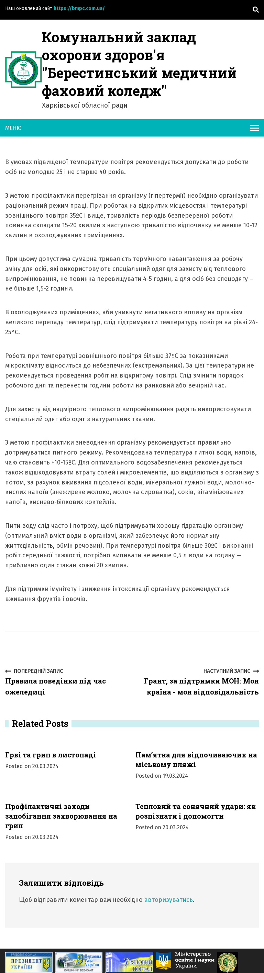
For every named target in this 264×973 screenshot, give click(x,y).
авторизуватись (168, 900)
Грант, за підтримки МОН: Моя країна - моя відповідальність (198, 682)
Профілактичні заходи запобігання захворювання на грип (61, 816)
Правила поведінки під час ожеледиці (66, 682)
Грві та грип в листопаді (50, 754)
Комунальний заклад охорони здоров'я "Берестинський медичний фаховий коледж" (139, 64)
